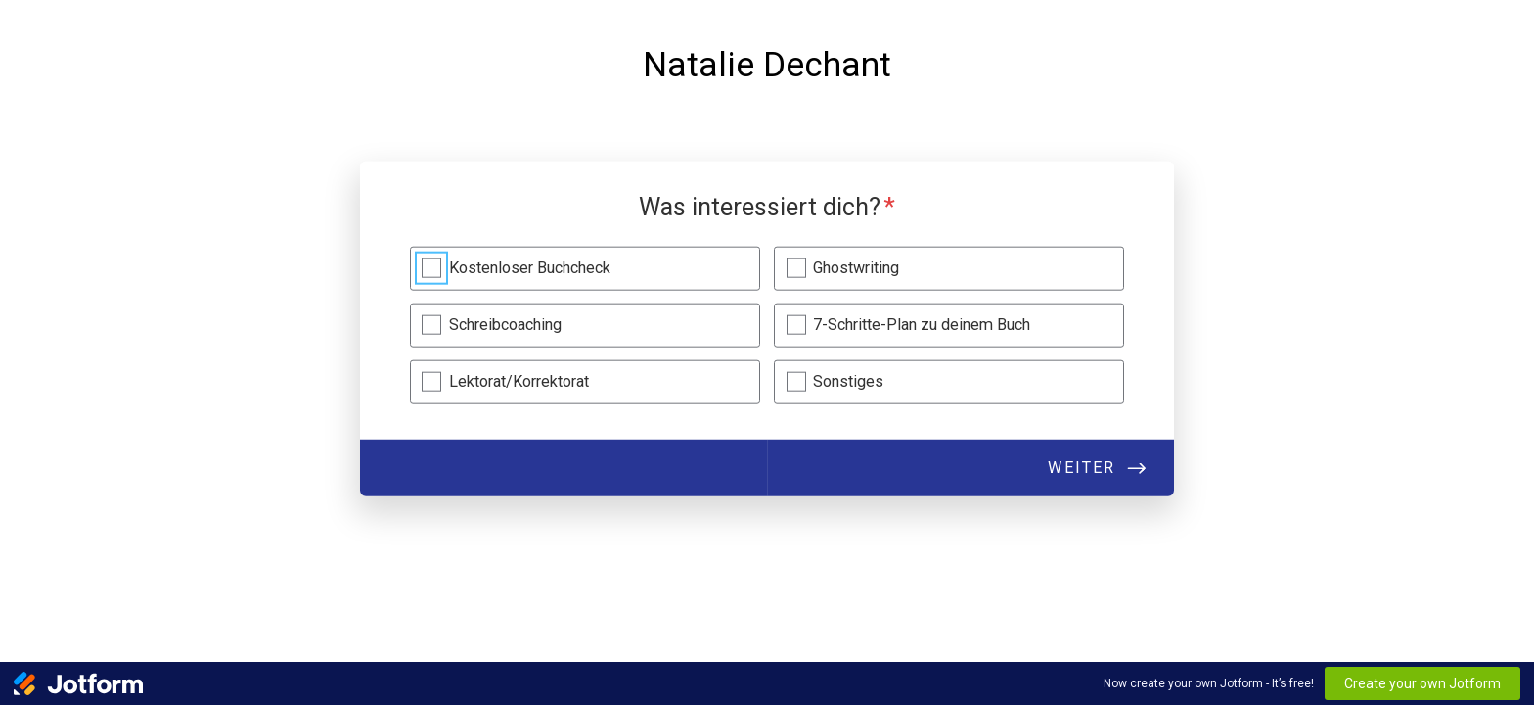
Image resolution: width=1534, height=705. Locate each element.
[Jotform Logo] (78, 683)
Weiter (1081, 467)
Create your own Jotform (1422, 683)
